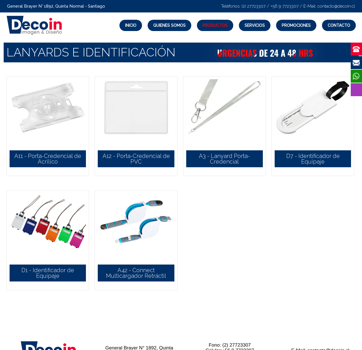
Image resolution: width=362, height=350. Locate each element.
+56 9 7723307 (284, 6)
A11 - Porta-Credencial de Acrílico (47, 159)
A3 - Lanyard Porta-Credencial (224, 159)
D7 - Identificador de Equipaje (313, 159)
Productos (215, 25)
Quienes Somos (169, 25)
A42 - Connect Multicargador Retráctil (136, 273)
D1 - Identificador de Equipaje (47, 273)
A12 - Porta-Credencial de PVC (136, 159)
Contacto (339, 25)
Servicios (255, 25)
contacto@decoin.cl (336, 6)
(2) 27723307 (253, 6)
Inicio (130, 25)
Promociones (296, 25)
